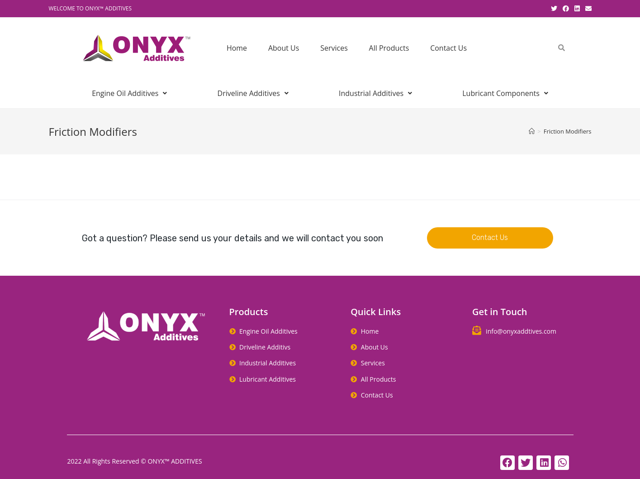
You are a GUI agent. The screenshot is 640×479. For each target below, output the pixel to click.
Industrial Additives (375, 93)
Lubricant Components (505, 93)
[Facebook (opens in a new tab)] (566, 8)
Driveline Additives (253, 93)
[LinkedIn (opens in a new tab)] (577, 8)
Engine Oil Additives (129, 93)
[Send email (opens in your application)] (587, 8)
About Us (283, 48)
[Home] (532, 131)
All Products (389, 48)
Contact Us (448, 48)
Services (334, 48)
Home (237, 48)
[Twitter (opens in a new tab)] (554, 8)
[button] (490, 238)
